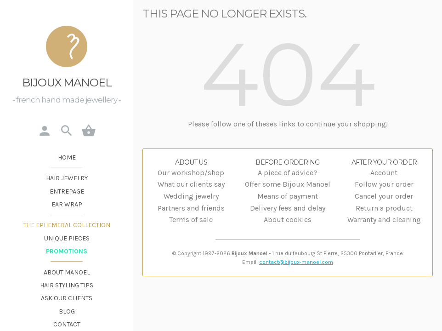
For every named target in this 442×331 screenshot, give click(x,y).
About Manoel (67, 272)
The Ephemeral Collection (66, 225)
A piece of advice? (287, 172)
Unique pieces (67, 238)
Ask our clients (66, 298)
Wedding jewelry (191, 196)
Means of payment (287, 196)
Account (383, 172)
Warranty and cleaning (384, 219)
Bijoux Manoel (67, 82)
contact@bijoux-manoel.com (296, 262)
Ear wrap (66, 204)
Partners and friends (191, 208)
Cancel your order (384, 196)
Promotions (66, 251)
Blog (67, 311)
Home (67, 157)
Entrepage (67, 191)
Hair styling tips (66, 285)
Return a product (384, 208)
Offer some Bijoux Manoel (287, 184)
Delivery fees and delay (287, 208)
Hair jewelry (67, 178)
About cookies (288, 219)
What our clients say (191, 184)
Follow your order (384, 184)
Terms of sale (191, 219)
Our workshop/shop (191, 172)
